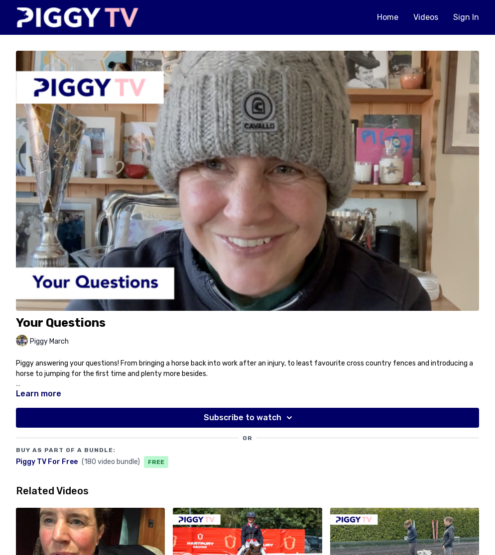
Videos (425, 17)
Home (387, 17)
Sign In (466, 17)
